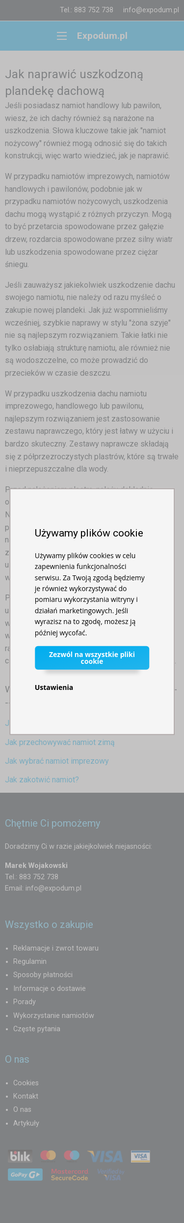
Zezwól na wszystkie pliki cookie (92, 658)
